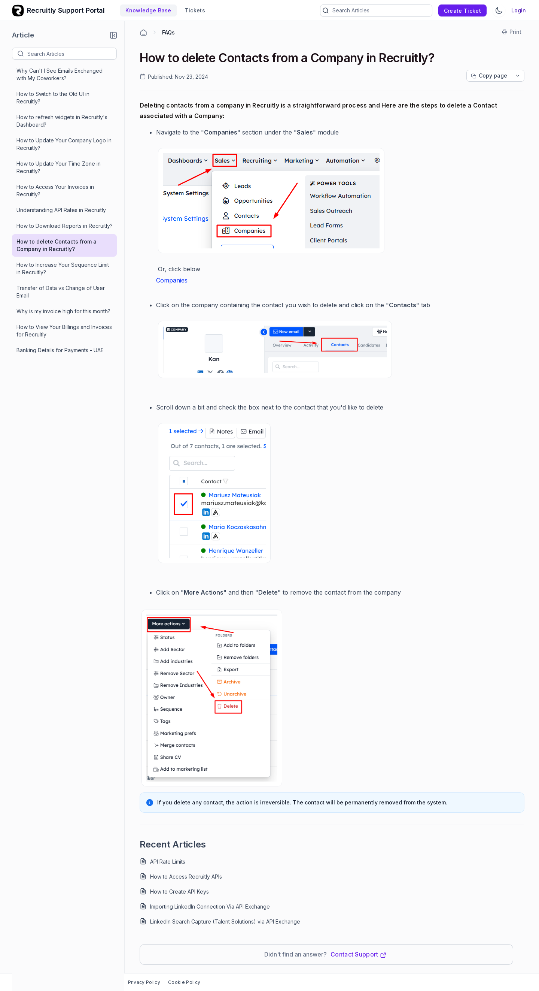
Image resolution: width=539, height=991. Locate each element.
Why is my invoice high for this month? (63, 311)
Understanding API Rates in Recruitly (61, 210)
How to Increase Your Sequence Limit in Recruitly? (62, 268)
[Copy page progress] (488, 76)
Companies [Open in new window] (172, 280)
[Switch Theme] (499, 10)
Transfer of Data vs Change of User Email (60, 292)
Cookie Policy (184, 982)
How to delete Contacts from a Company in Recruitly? (56, 245)
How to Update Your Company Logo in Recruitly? (64, 144)
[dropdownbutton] (517, 76)
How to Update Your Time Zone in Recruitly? (58, 167)
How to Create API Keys (179, 891)
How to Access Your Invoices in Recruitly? (55, 190)
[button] (113, 35)
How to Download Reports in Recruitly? (64, 226)
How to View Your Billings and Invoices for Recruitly (64, 331)
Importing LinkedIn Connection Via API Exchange (210, 906)
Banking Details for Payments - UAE (60, 350)
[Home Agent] (143, 32)
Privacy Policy (144, 982)
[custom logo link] (18, 10)
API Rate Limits (167, 861)
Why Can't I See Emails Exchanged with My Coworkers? (59, 74)
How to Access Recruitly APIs (186, 876)
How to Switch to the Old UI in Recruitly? (52, 98)
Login (518, 10)
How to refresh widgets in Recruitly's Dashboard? (61, 121)
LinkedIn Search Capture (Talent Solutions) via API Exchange (225, 921)
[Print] (512, 32)
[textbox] (71, 53)
